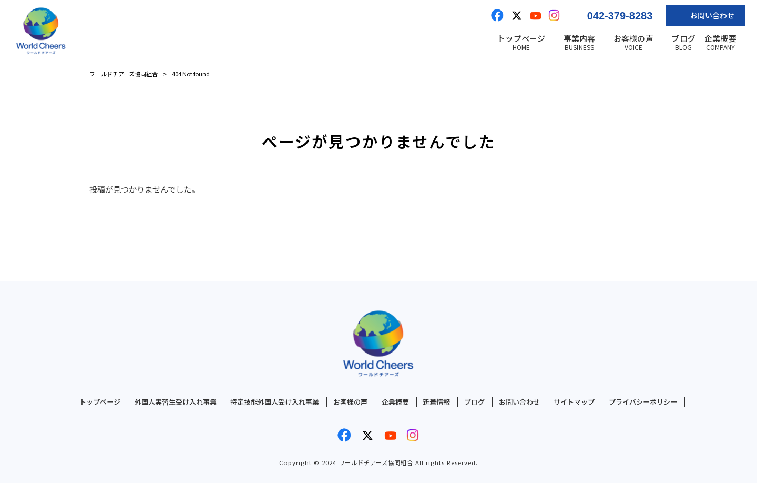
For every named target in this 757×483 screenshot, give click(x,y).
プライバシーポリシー (643, 402)
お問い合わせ (519, 402)
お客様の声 (350, 402)
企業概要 (395, 402)
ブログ (474, 402)
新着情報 (436, 402)
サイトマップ (574, 402)
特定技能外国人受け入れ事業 (274, 402)
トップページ (99, 402)
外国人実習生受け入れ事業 (176, 402)
